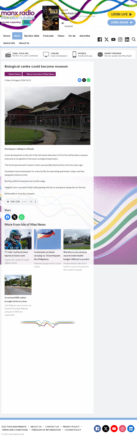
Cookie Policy (73, 429)
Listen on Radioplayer (59, 56)
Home (6, 35)
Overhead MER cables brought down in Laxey (18, 288)
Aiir (23, 434)
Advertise (84, 35)
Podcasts (48, 35)
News (17, 35)
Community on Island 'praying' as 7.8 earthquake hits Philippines (47, 244)
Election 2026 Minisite (14, 426)
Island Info (9, 43)
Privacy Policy (71, 426)
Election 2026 (31, 35)
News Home (15, 74)
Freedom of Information (46, 429)
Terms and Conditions (15, 429)
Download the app (85, 56)
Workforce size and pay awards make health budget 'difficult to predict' (76, 244)
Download (69, 26)
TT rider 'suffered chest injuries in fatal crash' (18, 243)
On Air (72, 35)
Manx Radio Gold (70, 13)
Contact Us (52, 426)
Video (61, 35)
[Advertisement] (54, 368)
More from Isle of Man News (40, 74)
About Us (24, 43)
